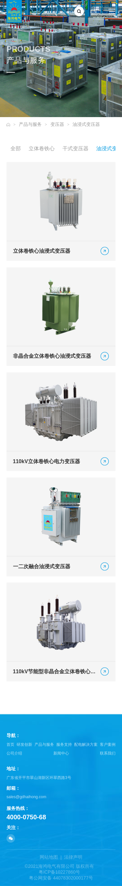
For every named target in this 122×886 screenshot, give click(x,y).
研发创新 (24, 744)
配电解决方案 (86, 744)
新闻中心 (61, 753)
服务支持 (64, 744)
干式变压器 (75, 149)
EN (93, 11)
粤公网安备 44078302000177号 (61, 877)
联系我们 (107, 753)
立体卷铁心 (42, 149)
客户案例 (107, 744)
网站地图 (49, 857)
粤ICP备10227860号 (59, 872)
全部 (15, 149)
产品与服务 (30, 124)
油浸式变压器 (86, 124)
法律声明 (73, 857)
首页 (10, 744)
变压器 (57, 124)
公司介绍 (14, 753)
